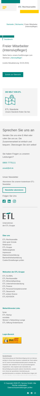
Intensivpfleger (16, 58)
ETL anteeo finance (10, 294)
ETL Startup (7, 315)
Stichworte (19, 24)
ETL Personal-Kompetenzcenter (15, 289)
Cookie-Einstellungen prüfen (13, 260)
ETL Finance (7, 286)
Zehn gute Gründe (9, 242)
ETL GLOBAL (8, 276)
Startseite (10, 24)
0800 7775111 (9, 163)
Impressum (7, 252)
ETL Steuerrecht (9, 291)
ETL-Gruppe (7, 247)
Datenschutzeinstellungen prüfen (20, 387)
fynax (5, 312)
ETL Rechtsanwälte (10, 278)
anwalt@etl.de (8, 168)
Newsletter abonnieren (14, 190)
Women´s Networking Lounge (14, 320)
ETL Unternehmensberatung (13, 284)
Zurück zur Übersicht (13, 74)
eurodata (6, 317)
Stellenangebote (9, 250)
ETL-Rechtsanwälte (10, 239)
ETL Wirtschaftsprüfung (11, 281)
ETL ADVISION (8, 297)
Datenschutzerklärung (11, 255)
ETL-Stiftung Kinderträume (13, 323)
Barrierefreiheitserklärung (12, 258)
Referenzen (7, 245)
